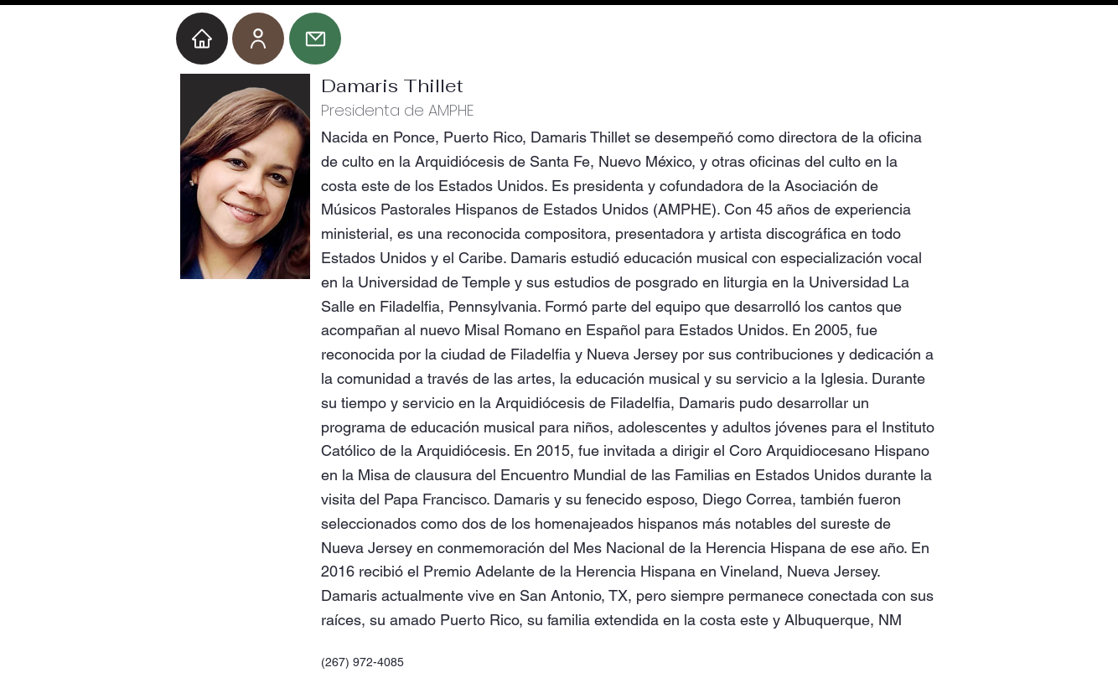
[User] (258, 39)
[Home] (202, 39)
